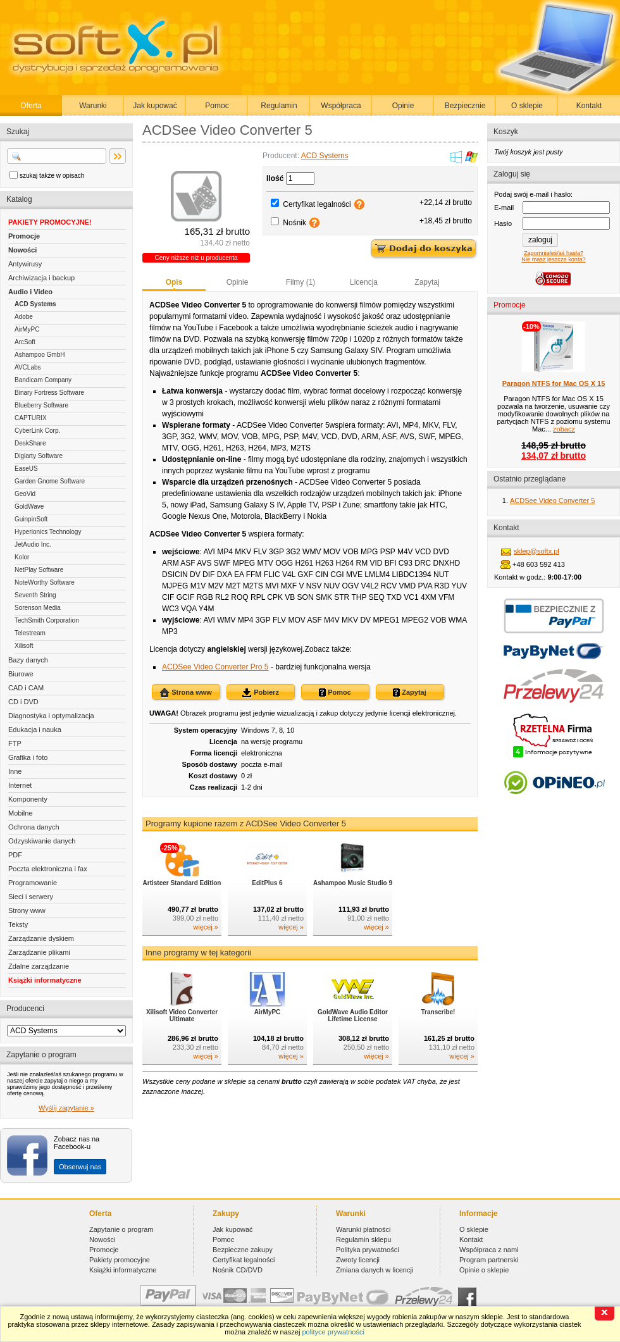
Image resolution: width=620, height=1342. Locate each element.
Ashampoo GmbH (40, 354)
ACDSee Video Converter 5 (552, 500)
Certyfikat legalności (316, 204)
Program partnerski (489, 1260)
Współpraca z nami (489, 1249)
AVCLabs (28, 367)
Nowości (22, 250)
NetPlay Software (39, 569)
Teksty (18, 924)
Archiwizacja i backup (41, 278)
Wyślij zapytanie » (66, 1108)
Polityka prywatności (367, 1249)
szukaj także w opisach (52, 175)
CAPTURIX (31, 417)
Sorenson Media (38, 607)
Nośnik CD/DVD (238, 1270)
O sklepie (527, 105)
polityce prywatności (333, 1332)
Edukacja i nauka (34, 729)
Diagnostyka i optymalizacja (51, 715)
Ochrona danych (33, 827)
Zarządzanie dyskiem (41, 938)
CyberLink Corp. (37, 430)
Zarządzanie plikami (39, 952)
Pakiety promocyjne (119, 1260)
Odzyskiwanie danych (41, 841)
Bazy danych (28, 660)
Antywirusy (25, 264)
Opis (174, 282)
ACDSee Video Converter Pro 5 (215, 666)
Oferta (30, 105)
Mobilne (20, 813)
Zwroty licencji (358, 1260)
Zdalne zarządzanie (38, 966)
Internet (20, 785)
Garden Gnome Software (50, 481)
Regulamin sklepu (363, 1239)
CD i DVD (23, 701)
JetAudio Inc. (33, 544)
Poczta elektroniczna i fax (47, 869)
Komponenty (27, 799)
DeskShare (30, 443)
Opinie (403, 105)
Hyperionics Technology (48, 531)
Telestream (30, 633)
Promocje (24, 236)
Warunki (93, 105)
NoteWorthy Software (45, 582)
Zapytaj (426, 282)
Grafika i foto (27, 757)
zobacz (564, 429)
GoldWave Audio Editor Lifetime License (353, 1015)
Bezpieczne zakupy (243, 1249)
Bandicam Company (43, 379)
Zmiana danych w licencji (374, 1270)
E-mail (504, 207)
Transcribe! (438, 1012)
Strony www (27, 910)
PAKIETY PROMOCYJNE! (50, 222)
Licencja (364, 282)
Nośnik (294, 222)
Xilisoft (24, 645)
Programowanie (32, 882)
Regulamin (279, 105)
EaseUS (26, 468)
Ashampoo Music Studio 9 (352, 882)
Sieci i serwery (30, 896)
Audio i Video (30, 291)
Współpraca (341, 105)
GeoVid (25, 493)
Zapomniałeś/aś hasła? (553, 253)
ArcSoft (25, 342)
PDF (15, 855)
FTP (15, 743)
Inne (15, 771)
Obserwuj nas (80, 1167)
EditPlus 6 (267, 882)
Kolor (22, 557)
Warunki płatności (363, 1229)
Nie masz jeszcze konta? (553, 259)
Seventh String (35, 595)
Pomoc (216, 105)
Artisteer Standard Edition (182, 882)
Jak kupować (155, 105)
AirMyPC (27, 329)
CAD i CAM (26, 688)
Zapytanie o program (121, 1229)
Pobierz (260, 693)
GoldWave (29, 506)
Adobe (24, 316)
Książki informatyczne (45, 980)
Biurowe (21, 674)
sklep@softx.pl (536, 551)
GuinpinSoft (31, 519)
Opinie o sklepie (484, 1270)
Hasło (503, 223)
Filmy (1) (301, 282)
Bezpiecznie (465, 105)
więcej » (205, 927)
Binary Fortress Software (49, 392)
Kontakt (589, 105)
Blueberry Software (41, 405)
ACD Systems (35, 304)
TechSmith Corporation (47, 620)
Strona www (185, 693)
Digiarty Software (39, 455)
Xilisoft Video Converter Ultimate (182, 1015)
